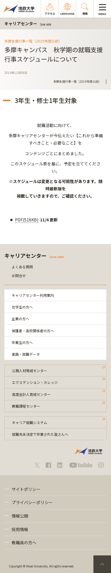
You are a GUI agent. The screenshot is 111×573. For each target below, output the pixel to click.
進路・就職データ (26, 354)
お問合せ (19, 275)
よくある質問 (22, 266)
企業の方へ (20, 318)
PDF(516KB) (26, 220)
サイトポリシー (26, 489)
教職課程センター (26, 406)
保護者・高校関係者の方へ (33, 330)
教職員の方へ (24, 542)
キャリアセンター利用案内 (33, 295)
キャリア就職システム (29, 422)
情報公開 (20, 516)
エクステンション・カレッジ (35, 382)
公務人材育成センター (29, 370)
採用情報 (20, 529)
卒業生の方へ (22, 342)
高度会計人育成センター (31, 394)
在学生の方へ (22, 306)
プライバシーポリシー (32, 502)
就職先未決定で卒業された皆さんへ (40, 434)
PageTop (102, 564)
